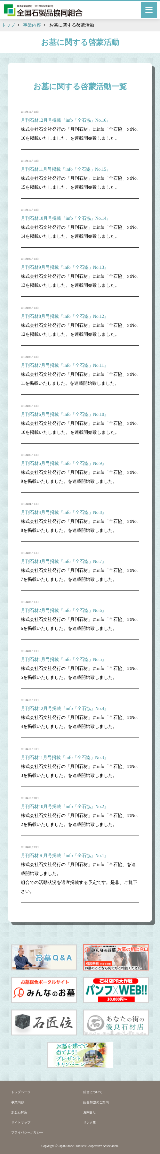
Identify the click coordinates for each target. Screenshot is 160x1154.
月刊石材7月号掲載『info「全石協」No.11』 (64, 365)
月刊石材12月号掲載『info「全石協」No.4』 (64, 708)
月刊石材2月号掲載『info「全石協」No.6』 (63, 610)
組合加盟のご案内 (96, 1102)
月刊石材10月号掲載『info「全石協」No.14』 (66, 218)
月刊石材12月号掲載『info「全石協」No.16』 (66, 120)
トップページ (20, 1092)
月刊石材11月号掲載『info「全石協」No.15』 (66, 169)
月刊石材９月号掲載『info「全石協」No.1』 (64, 855)
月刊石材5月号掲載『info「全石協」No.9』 (63, 463)
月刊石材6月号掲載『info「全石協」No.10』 (64, 414)
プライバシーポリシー (27, 1132)
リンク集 (89, 1122)
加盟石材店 (19, 1112)
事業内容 (32, 25)
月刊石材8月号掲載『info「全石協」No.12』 (64, 316)
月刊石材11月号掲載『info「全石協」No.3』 (64, 757)
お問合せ (89, 1112)
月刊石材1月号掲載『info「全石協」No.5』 (63, 659)
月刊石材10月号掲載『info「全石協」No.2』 (64, 806)
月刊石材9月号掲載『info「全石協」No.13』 (64, 267)
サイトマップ (20, 1122)
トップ (8, 25)
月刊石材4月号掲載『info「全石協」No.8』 (63, 512)
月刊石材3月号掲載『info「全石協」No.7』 (63, 561)
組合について (92, 1092)
